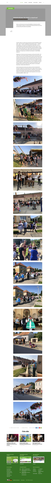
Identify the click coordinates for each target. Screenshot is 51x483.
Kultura (11, 31)
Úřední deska (9, 470)
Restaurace (34, 471)
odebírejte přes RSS (25, 427)
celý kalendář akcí (24, 474)
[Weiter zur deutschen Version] (11, 480)
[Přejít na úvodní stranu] (14, 2)
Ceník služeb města (9, 472)
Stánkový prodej (9, 475)
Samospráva (30, 2)
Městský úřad (35, 2)
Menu (7, 2)
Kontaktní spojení (9, 471)
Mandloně (34, 470)
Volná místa (8, 473)
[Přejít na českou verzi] (7, 480)
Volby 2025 (8, 476)
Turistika (25, 2)
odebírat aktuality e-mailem (14, 427)
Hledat (43, 2)
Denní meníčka (35, 473)
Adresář (40, 2)
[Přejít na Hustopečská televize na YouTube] (25, 460)
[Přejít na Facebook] (38, 460)
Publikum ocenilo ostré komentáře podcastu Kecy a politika (12, 444)
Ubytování (39, 470)
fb (36, 427)
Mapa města (40, 473)
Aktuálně (21, 2)
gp (39, 427)
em (41, 427)
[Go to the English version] (9, 480)
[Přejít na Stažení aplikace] (12, 460)
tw (37, 427)
